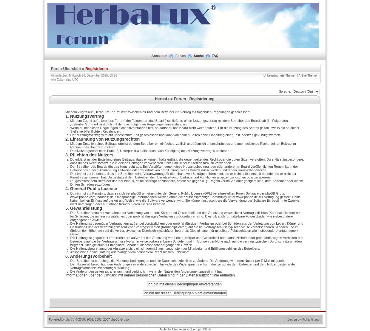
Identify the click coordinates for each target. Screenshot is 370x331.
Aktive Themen (308, 75)
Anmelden (159, 56)
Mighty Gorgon (311, 319)
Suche (199, 56)
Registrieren (96, 68)
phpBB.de (204, 329)
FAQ (215, 56)
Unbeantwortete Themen (279, 75)
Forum (180, 56)
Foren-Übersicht (66, 68)
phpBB (69, 319)
